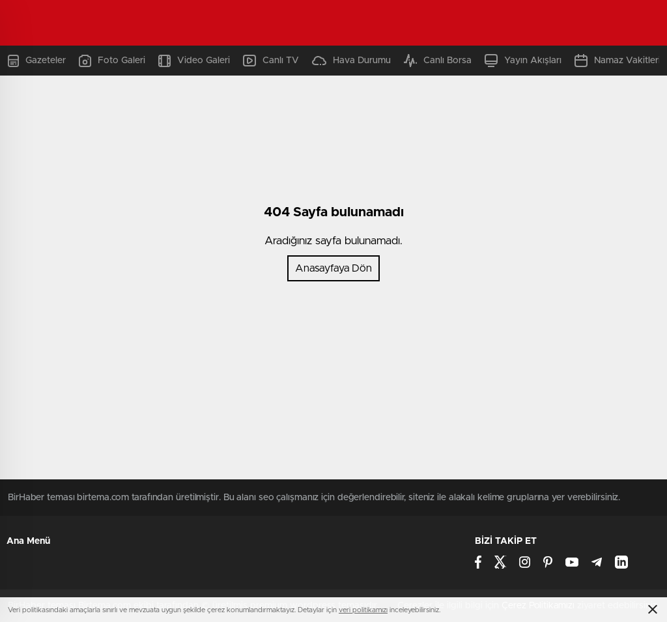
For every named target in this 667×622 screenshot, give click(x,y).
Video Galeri (194, 61)
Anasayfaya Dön (333, 268)
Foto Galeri (112, 61)
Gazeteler (37, 61)
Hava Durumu (351, 60)
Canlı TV (271, 60)
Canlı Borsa (438, 60)
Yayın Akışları (523, 60)
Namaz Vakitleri (617, 60)
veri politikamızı (363, 610)
